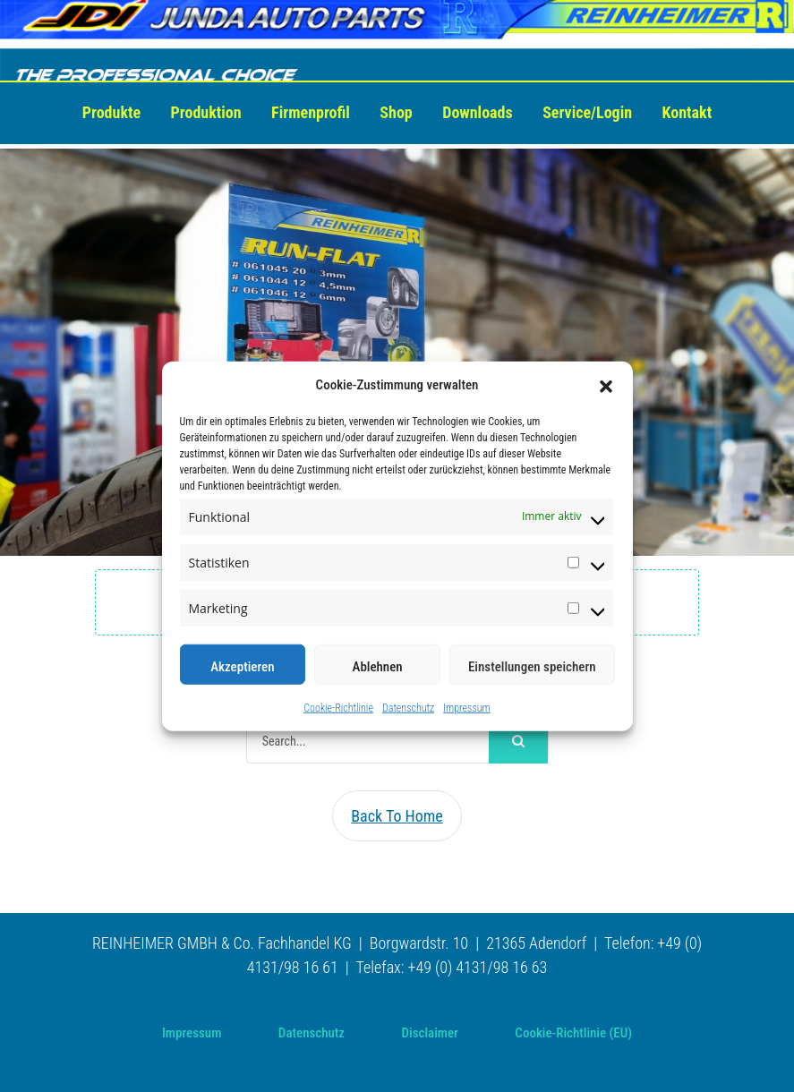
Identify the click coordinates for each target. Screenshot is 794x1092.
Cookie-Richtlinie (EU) (573, 1033)
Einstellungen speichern (532, 666)
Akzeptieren (242, 666)
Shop (396, 112)
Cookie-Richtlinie (338, 707)
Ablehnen (378, 666)
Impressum (467, 707)
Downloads (477, 112)
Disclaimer (430, 1033)
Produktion (206, 112)
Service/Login (587, 112)
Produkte (111, 112)
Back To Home (397, 815)
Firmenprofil (310, 112)
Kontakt (687, 112)
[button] (606, 385)
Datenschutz (408, 707)
